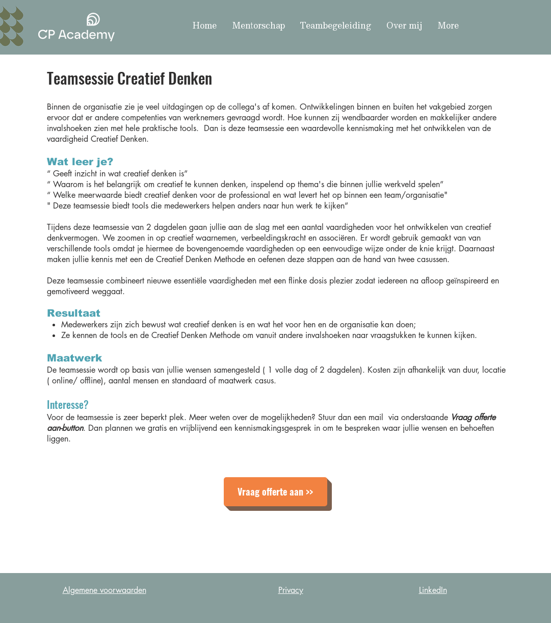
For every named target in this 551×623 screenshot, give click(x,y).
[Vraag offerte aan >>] (275, 491)
